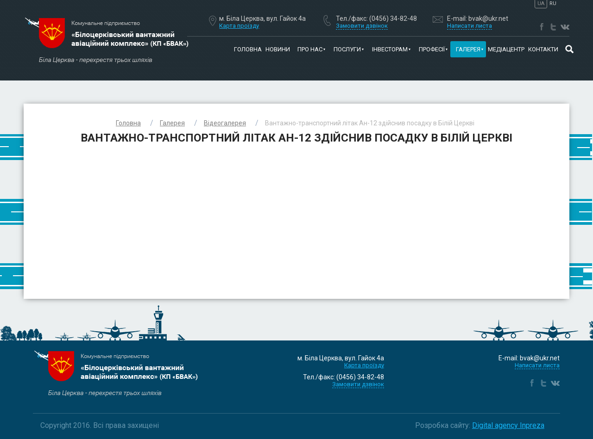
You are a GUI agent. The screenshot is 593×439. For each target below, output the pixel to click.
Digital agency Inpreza (508, 425)
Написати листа (537, 365)
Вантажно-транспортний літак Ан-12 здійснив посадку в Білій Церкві (369, 123)
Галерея (172, 123)
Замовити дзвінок (358, 384)
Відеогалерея (225, 123)
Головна (248, 49)
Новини (277, 49)
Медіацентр (506, 49)
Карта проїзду (239, 25)
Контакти (543, 49)
